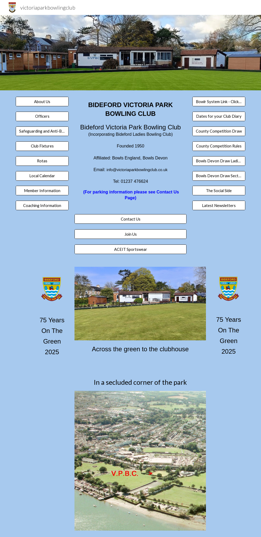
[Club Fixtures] (42, 146)
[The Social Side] (219, 190)
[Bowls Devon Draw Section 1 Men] (219, 176)
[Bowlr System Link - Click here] (219, 101)
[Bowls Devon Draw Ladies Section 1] (219, 161)
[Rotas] (42, 161)
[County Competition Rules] (219, 146)
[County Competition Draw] (219, 131)
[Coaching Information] (42, 205)
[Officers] (42, 116)
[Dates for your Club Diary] (219, 116)
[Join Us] (130, 234)
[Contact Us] (130, 219)
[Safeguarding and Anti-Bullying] (42, 131)
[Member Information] (42, 190)
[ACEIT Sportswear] (130, 249)
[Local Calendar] (42, 176)
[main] (130, 155)
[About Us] (42, 101)
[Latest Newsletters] (219, 205)
